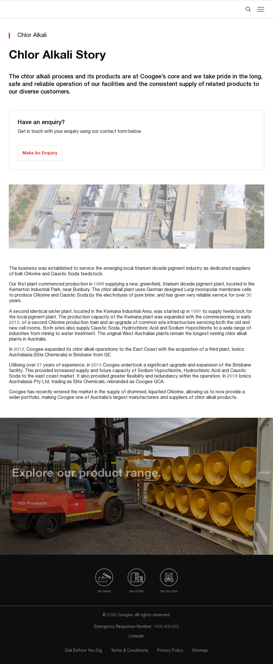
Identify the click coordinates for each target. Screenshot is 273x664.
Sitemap (200, 651)
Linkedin (136, 637)
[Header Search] (247, 9)
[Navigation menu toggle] (260, 9)
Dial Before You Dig (83, 651)
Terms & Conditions (129, 651)
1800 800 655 (166, 627)
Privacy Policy (170, 651)
